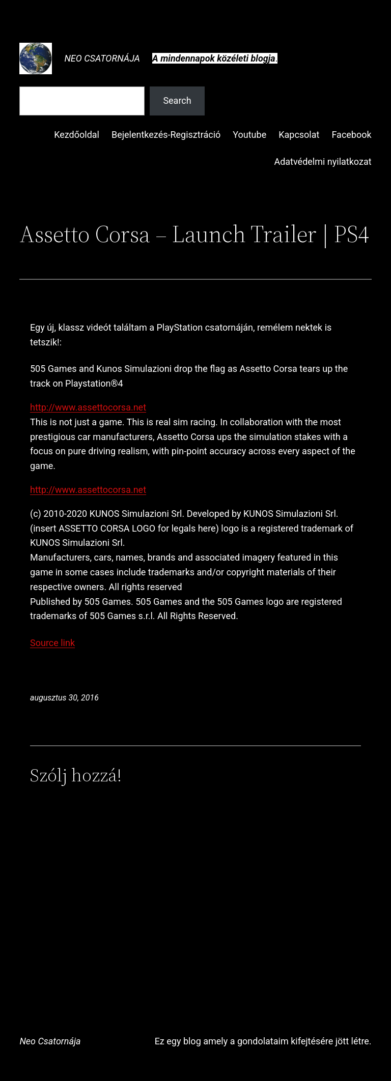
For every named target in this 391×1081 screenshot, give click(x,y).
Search (177, 100)
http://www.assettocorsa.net (88, 407)
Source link (52, 642)
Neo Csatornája (102, 58)
